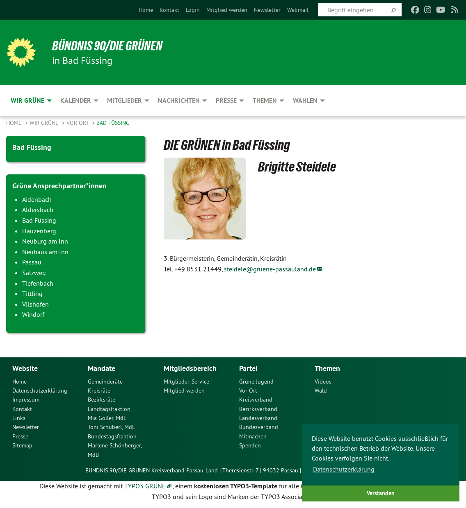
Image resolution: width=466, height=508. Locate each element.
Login (193, 10)
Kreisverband (255, 399)
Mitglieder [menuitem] (124, 100)
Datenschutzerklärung (39, 390)
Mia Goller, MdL (107, 417)
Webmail (297, 10)
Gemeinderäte (105, 380)
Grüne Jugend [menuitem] (256, 380)
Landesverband (258, 417)
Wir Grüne (45, 122)
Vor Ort (78, 122)
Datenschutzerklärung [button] (344, 469)
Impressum (25, 399)
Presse (20, 436)
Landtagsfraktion (109, 408)
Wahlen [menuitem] (305, 100)
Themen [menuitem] (265, 100)
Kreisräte (99, 390)
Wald (321, 390)
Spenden (250, 445)
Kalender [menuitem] (75, 100)
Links (18, 417)
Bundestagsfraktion (112, 436)
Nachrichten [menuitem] (179, 100)
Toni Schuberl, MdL (111, 426)
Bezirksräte (101, 399)
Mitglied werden (226, 10)
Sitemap (22, 445)
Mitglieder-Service (186, 380)
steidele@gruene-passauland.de (270, 269)
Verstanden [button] (381, 493)
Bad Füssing (113, 122)
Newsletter (267, 10)
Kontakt (169, 10)
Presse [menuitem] (226, 100)
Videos (323, 380)
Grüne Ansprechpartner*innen (59, 185)
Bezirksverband (258, 408)
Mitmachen (253, 436)
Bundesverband (258, 426)
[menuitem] (146, 10)
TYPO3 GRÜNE (145, 485)
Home (146, 10)
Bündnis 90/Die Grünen (107, 45)
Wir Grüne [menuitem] (27, 100)
